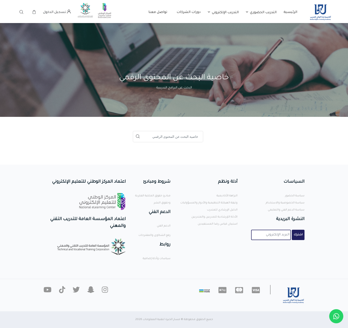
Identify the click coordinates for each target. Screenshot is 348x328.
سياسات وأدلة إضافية (156, 258)
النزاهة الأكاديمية (227, 196)
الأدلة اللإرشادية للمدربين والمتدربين (214, 217)
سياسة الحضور (294, 196)
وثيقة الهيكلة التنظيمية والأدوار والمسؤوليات (208, 203)
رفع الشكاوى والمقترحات (154, 235)
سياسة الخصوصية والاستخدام (285, 203)
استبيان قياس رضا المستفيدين (217, 224)
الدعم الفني (163, 226)
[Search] (172, 136)
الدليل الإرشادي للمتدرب (222, 210)
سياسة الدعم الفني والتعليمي (286, 210)
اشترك (298, 235)
